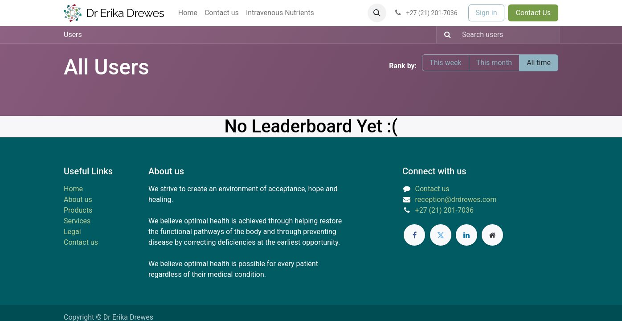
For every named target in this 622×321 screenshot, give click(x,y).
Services (77, 221)
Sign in (486, 12)
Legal (72, 231)
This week (446, 62)
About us (78, 199)
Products (78, 210)
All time (539, 62)
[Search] (445, 34)
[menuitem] (188, 13)
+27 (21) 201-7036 (444, 210)
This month (494, 62)
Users (73, 34)
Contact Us (533, 12)
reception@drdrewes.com (456, 199)
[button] (377, 13)
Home (73, 189)
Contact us (81, 242)
